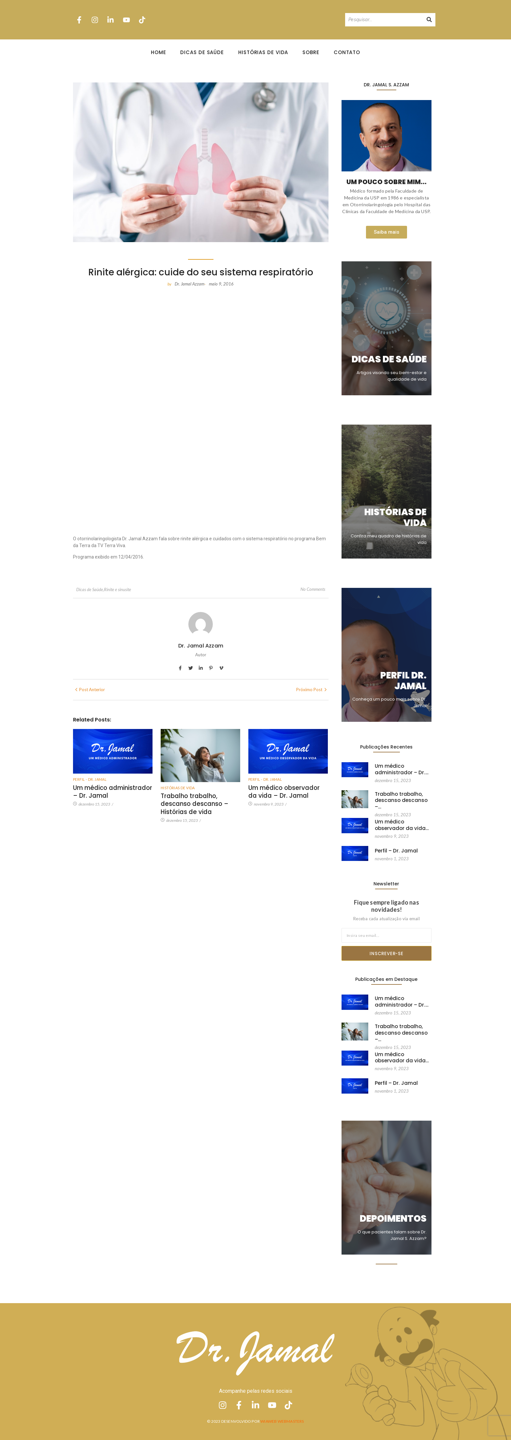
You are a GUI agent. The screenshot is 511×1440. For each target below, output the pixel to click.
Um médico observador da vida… (400, 824)
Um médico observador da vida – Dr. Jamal (286, 791)
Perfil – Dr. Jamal (395, 850)
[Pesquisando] (384, 19)
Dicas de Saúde (202, 52)
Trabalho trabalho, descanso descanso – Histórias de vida (192, 803)
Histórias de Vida (263, 52)
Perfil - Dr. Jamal (90, 779)
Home (158, 52)
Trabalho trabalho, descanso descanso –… (403, 796)
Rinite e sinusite (117, 589)
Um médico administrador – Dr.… (399, 769)
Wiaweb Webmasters (282, 1421)
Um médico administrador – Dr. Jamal (110, 791)
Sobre (310, 52)
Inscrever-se (386, 954)
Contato (347, 52)
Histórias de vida (178, 788)
